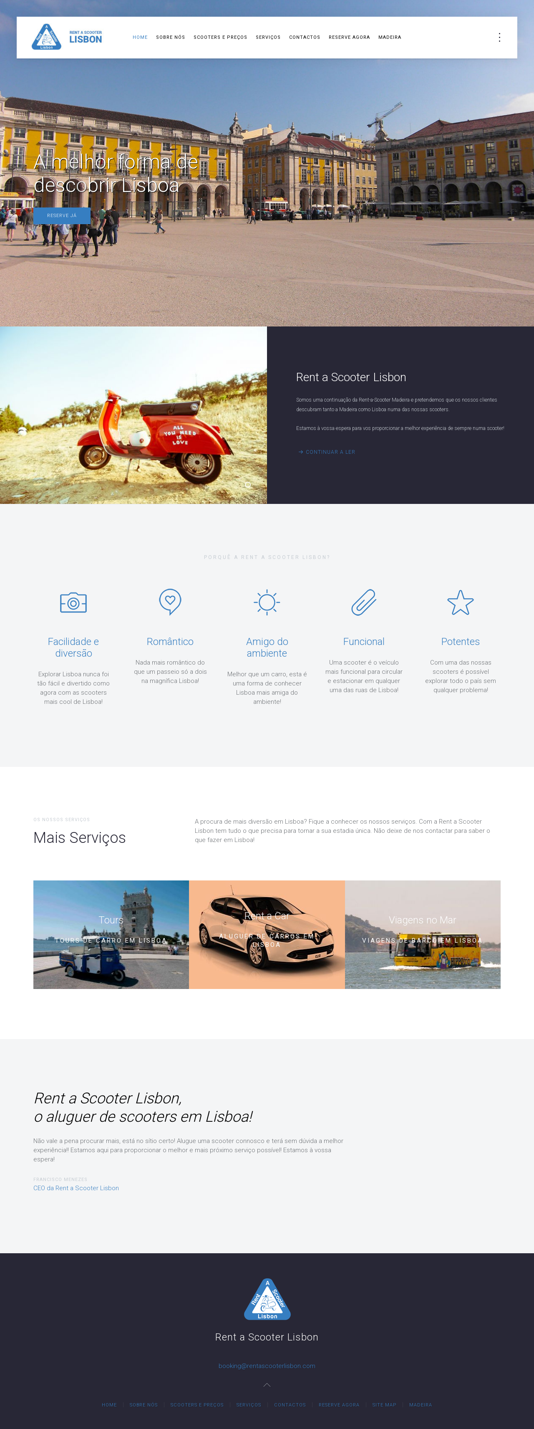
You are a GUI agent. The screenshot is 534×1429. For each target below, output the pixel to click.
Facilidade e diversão (73, 647)
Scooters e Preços (220, 37)
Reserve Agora (349, 37)
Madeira (389, 37)
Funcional (364, 641)
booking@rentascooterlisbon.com (267, 1366)
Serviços (268, 37)
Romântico (170, 641)
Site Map (384, 1405)
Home (140, 37)
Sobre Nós (170, 37)
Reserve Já (62, 215)
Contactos (304, 37)
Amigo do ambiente (267, 647)
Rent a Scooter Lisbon (351, 377)
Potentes (460, 641)
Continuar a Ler (330, 452)
